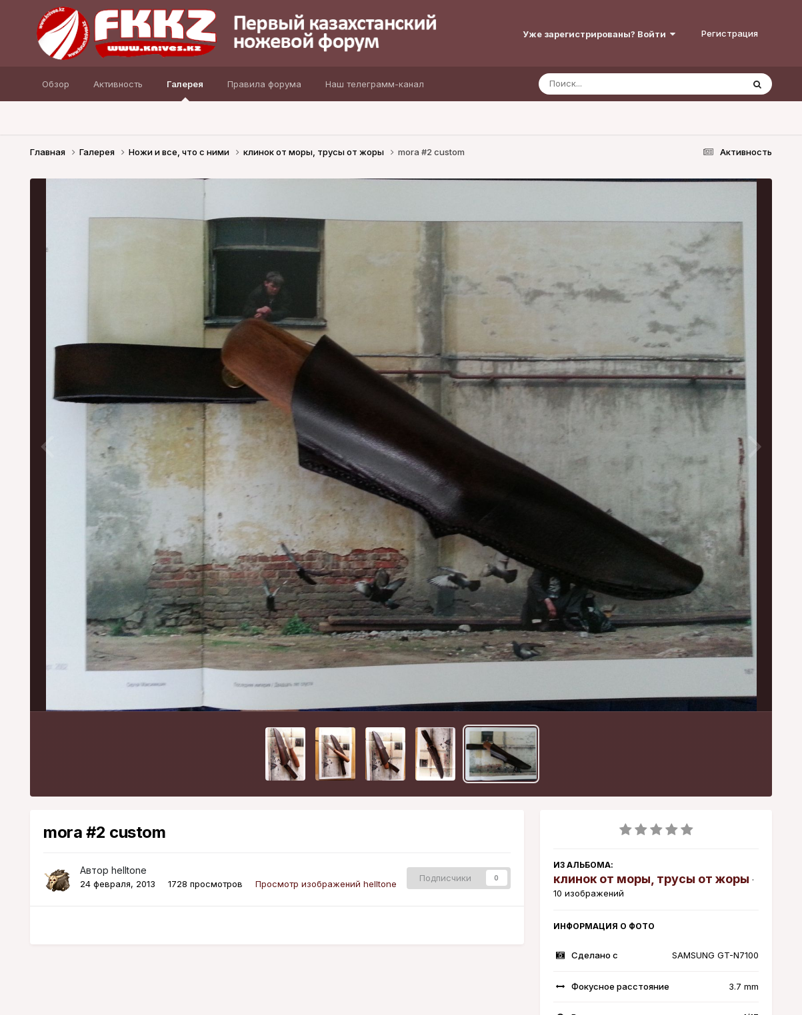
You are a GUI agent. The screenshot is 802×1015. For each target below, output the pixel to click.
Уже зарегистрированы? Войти (599, 34)
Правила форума (264, 84)
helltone (129, 870)
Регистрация (729, 33)
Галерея (185, 90)
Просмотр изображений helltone (326, 883)
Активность (118, 84)
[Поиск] (615, 84)
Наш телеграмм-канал (374, 84)
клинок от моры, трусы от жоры (651, 879)
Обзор (55, 84)
